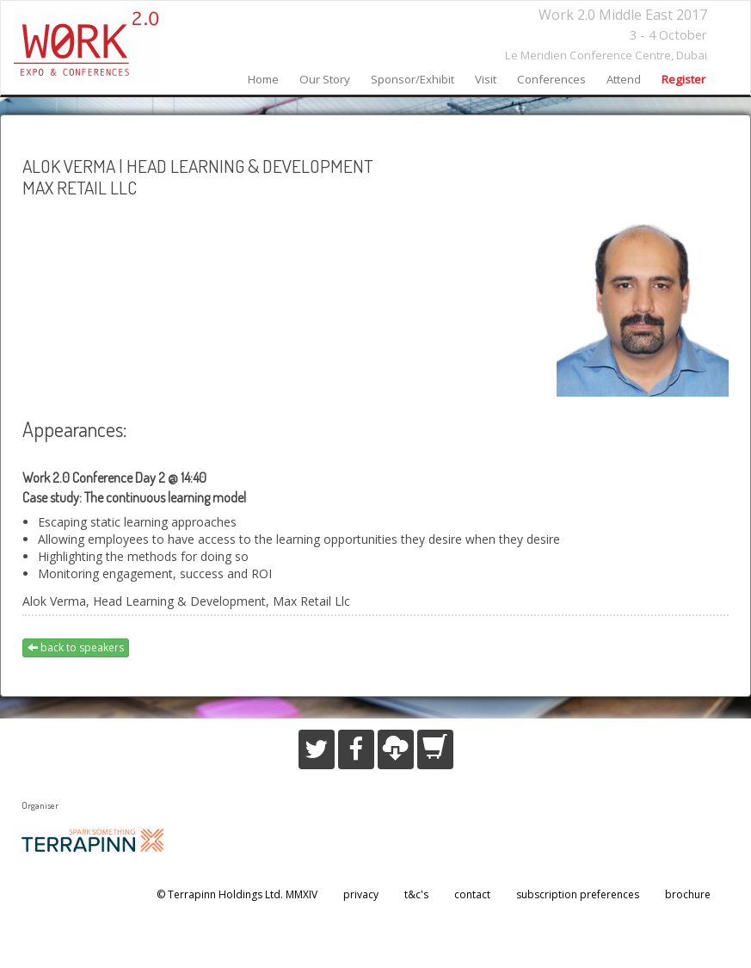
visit (485, 79)
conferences (551, 79)
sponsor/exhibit (412, 79)
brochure (688, 894)
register (683, 79)
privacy (361, 894)
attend (623, 79)
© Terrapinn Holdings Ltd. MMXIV (237, 894)
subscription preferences (577, 894)
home (263, 79)
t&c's (416, 894)
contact (472, 894)
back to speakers (76, 647)
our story (324, 79)
